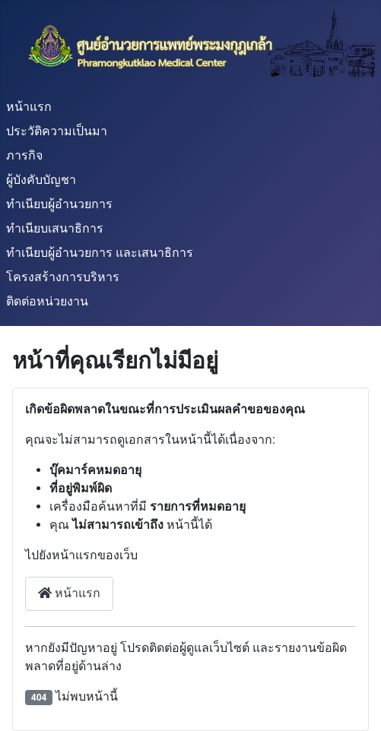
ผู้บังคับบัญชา (41, 179)
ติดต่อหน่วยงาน (47, 301)
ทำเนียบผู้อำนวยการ (59, 204)
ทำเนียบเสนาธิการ (54, 228)
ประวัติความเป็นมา (56, 131)
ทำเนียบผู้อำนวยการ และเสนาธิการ (99, 252)
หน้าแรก (29, 107)
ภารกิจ (24, 155)
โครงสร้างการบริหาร (62, 277)
